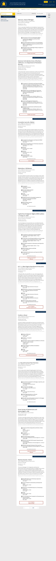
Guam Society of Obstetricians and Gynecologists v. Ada (27, 410)
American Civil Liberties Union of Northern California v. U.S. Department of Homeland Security (29, 62)
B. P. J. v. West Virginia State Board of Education (31, 266)
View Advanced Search (8, 16)
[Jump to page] (28, 508)
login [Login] (54, 1)
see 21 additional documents (31, 304)
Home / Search (4, 9)
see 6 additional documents (31, 158)
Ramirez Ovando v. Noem (25, 460)
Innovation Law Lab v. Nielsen (26, 122)
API (18, 11)
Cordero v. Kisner (22, 315)
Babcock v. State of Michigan (26, 20)
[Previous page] (24, 508)
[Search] (7, 14)
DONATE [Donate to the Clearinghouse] (45, 1)
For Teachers (34, 9)
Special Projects (16, 9)
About (10, 9)
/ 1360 (32, 507)
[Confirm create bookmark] (49, 15)
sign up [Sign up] (50, 1)
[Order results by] (41, 13)
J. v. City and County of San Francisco (28, 363)
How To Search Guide (4, 20)
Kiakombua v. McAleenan (25, 168)
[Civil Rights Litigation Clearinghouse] (10, 4)
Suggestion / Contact (25, 9)
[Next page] (38, 508)
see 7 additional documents (31, 206)
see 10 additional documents (31, 255)
